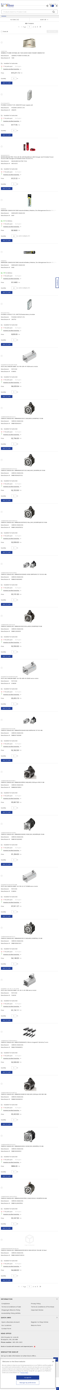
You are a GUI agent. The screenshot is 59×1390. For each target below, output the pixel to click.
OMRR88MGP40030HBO (9, 573)
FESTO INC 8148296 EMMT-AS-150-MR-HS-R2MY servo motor (20, 678)
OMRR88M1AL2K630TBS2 (9, 1196)
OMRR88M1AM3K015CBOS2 (10, 1248)
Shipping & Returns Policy (10, 1310)
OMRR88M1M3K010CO (8, 936)
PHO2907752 (5, 313)
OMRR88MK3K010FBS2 (8, 781)
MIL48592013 (5, 155)
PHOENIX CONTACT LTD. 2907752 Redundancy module (18, 314)
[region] (27, 1373)
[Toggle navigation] (2, 6)
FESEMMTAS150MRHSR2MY (9, 677)
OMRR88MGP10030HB (8, 729)
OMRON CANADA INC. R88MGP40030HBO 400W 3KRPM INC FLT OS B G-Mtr (24, 574)
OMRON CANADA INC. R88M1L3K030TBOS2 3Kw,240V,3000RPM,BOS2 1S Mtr (24, 522)
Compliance (5, 1303)
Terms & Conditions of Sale (11, 1307)
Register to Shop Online (39, 1322)
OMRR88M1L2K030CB (8, 625)
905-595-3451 (18, 1342)
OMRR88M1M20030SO (8, 1144)
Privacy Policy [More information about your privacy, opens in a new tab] (24, 1372)
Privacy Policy (36, 1303)
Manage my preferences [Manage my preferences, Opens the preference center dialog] (28, 1382)
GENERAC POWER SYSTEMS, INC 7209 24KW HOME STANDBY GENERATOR (23, 53)
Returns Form (36, 1325)
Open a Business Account (10, 1322)
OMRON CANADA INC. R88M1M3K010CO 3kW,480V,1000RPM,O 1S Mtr (21, 938)
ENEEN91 (3, 209)
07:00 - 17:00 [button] (52, 4)
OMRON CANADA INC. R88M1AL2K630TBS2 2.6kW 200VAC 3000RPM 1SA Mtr (24, 1198)
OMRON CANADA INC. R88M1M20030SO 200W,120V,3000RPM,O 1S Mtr (22, 1146)
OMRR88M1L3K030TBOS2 (9, 521)
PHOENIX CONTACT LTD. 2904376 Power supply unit (17, 105)
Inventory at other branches (11, 69)
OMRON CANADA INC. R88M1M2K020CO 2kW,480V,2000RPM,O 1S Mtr (22, 418)
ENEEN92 (3, 261)
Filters (14, 19)
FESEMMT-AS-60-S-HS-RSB (10, 989)
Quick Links (29, 1318)
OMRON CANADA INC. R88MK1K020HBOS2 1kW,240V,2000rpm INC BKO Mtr (24, 1094)
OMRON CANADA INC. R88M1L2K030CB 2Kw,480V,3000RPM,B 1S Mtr (21, 626)
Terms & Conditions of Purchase (42, 1307)
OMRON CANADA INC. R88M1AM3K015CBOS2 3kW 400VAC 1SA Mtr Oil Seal (24, 1250)
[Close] (53, 1361)
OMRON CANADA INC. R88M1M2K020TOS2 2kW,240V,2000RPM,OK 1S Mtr (23, 470)
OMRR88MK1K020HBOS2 (9, 1092)
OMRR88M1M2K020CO (8, 417)
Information (29, 1299)
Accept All (27, 1377)
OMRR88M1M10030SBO (8, 833)
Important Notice (37, 1310)
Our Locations (6, 1325)
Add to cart (7, 83)
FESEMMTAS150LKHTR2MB (9, 884)
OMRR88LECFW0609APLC (9, 1040)
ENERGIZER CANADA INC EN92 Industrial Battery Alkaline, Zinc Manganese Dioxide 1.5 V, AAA (29, 262)
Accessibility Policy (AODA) (10, 1313)
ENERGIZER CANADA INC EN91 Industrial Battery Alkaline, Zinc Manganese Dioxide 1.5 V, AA (28, 210)
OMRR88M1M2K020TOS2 (9, 469)
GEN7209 (4, 51)
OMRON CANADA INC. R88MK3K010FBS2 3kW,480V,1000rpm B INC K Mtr (22, 782)
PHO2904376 (5, 103)
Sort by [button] (43, 19)
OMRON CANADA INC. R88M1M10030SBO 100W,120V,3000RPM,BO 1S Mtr (22, 834)
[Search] (29, 12)
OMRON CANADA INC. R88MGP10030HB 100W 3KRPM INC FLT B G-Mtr (22, 730)
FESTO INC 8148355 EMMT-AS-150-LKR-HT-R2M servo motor (19, 366)
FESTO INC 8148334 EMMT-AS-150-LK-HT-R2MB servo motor (19, 886)
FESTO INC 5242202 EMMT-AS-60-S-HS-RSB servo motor (18, 990)
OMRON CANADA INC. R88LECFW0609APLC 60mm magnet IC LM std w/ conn (24, 1042)
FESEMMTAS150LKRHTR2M (9, 365)
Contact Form (6, 1328)
